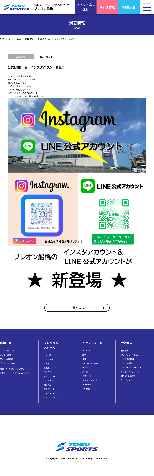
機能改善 (47, 368)
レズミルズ (48, 380)
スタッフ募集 (126, 363)
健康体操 (47, 384)
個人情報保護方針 (128, 376)
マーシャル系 (49, 376)
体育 (84, 359)
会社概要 (124, 350)
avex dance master (90, 363)
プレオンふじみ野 (7, 363)
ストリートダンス (89, 384)
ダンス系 (47, 372)
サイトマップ (126, 380)
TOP (2, 39)
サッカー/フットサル (91, 380)
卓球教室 (86, 388)
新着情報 (29, 39)
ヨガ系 (46, 363)
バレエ (85, 371)
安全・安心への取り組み (131, 354)
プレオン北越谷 (6, 359)
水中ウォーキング (51, 393)
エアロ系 (47, 355)
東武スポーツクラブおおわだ (12, 368)
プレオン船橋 (14, 39)
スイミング (87, 350)
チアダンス (87, 367)
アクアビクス (49, 389)
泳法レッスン (49, 397)
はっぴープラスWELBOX (131, 367)
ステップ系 (48, 359)
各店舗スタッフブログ (130, 371)
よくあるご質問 (127, 359)
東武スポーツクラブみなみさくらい (14, 373)
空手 (84, 354)
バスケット (87, 376)
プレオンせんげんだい (9, 350)
